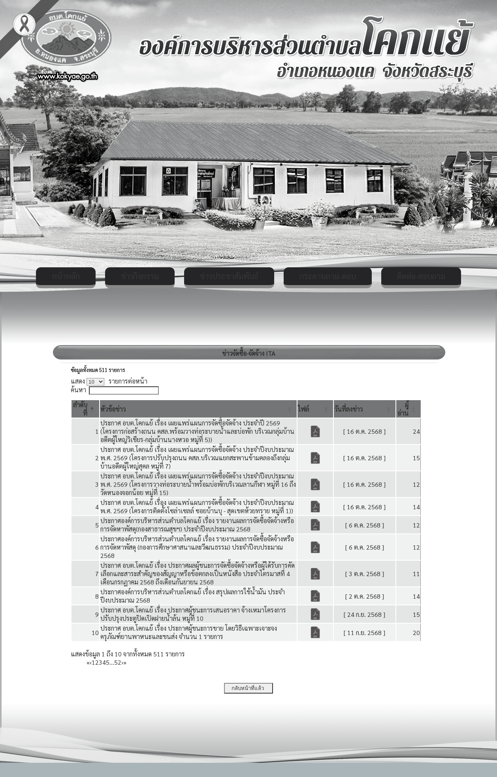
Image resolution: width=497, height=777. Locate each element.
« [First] (88, 662)
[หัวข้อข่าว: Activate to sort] (198, 409)
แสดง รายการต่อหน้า (109, 381)
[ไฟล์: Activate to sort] (315, 409)
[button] (113, 409)
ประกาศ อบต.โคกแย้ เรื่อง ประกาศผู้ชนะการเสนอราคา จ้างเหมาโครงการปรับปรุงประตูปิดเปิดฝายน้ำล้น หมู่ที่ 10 (193, 614)
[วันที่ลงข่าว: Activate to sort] (364, 409)
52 (117, 662)
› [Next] (122, 662)
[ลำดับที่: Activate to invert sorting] (85, 409)
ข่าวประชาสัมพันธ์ (229, 276)
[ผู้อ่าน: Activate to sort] (408, 409)
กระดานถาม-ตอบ (327, 276)
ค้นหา (78, 390)
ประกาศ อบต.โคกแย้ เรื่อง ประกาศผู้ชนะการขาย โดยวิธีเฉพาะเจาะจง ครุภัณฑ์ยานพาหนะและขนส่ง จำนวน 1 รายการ (188, 632)
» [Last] (124, 662)
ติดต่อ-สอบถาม (421, 276)
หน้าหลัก (66, 276)
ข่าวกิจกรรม (140, 276)
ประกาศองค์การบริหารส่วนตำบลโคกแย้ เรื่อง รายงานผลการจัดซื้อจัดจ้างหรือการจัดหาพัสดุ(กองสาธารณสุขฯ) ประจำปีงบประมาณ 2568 (197, 524)
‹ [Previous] (91, 662)
